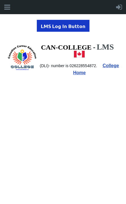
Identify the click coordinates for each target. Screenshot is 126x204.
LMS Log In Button (63, 26)
